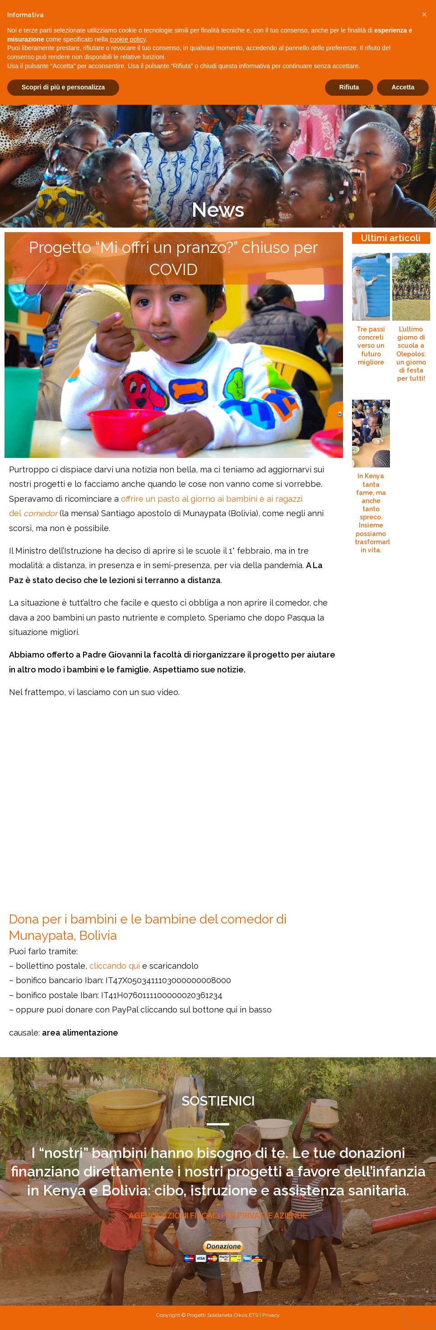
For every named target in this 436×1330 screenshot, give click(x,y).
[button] (424, 14)
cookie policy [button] (127, 39)
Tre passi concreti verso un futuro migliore (371, 346)
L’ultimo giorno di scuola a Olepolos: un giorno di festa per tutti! (411, 354)
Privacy (271, 1315)
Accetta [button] (402, 87)
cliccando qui (114, 966)
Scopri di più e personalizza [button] (63, 87)
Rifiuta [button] (349, 87)
